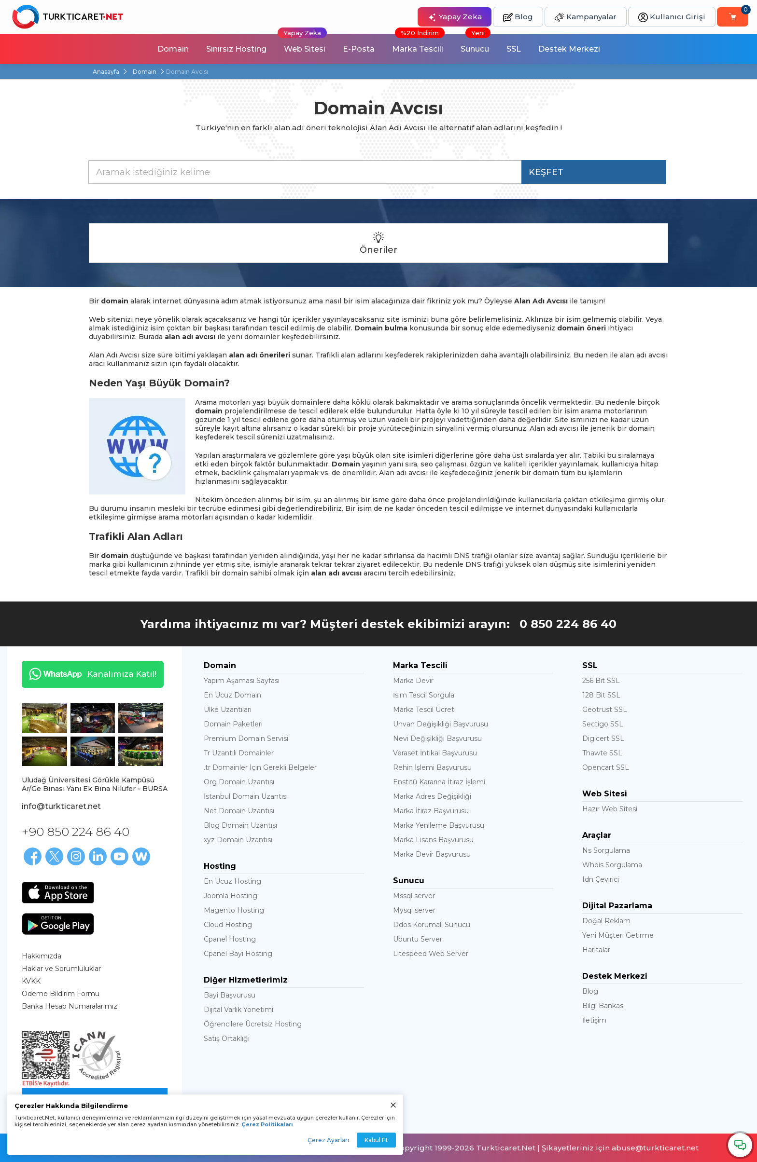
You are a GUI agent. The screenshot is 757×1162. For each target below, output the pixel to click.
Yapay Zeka (454, 17)
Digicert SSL (603, 738)
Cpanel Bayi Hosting (238, 953)
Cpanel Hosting (230, 939)
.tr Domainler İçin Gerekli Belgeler (260, 767)
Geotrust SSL (604, 709)
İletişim (594, 1020)
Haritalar (596, 949)
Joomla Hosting (230, 895)
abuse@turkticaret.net (655, 1147)
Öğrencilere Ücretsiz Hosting (253, 1024)
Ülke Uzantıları (228, 709)
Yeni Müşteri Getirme (618, 935)
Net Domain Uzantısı (239, 811)
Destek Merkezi (569, 49)
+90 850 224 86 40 (75, 831)
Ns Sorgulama (606, 850)
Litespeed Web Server (430, 953)
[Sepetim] (732, 17)
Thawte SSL (602, 753)
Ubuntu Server (417, 939)
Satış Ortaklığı (227, 1038)
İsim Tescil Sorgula (423, 695)
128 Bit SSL (601, 695)
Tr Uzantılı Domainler (239, 753)
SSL (513, 49)
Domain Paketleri (233, 724)
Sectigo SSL (602, 724)
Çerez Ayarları (328, 1140)
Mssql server (414, 895)
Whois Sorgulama (612, 865)
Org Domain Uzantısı (239, 782)
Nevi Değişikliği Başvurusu (437, 738)
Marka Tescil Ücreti (424, 709)
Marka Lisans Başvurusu (433, 839)
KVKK (31, 981)
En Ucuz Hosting (232, 881)
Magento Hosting (234, 910)
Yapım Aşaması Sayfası (242, 680)
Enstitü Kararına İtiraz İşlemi (439, 782)
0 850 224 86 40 (568, 624)
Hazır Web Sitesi (609, 809)
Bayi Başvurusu (229, 995)
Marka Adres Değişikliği (432, 796)
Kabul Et (376, 1140)
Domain (173, 49)
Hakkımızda (41, 956)
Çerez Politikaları (267, 1124)
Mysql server (414, 910)
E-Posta (359, 49)
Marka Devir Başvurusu (432, 854)
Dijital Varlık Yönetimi (238, 1009)
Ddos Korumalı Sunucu (431, 924)
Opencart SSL (605, 767)
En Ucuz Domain (232, 695)
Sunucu (476, 44)
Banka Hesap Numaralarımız (69, 1006)
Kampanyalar (586, 17)
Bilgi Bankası (603, 1005)
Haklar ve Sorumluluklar (61, 968)
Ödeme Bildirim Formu (60, 993)
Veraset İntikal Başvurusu (435, 753)
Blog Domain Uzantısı (240, 825)
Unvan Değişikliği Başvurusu (440, 724)
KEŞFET (546, 172)
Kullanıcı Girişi (671, 17)
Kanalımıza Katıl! (89, 674)
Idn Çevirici (600, 879)
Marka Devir (413, 680)
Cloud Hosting (228, 924)
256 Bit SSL (601, 680)
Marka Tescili (418, 44)
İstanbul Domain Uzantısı (246, 796)
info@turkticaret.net (61, 806)
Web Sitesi (302, 44)
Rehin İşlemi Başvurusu (432, 767)
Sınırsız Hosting (236, 49)
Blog (518, 17)
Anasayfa (106, 71)
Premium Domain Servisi (246, 738)
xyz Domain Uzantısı (238, 839)
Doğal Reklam (606, 920)
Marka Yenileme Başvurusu (438, 825)
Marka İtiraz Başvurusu (431, 811)
